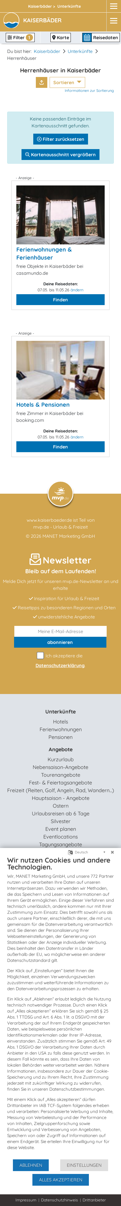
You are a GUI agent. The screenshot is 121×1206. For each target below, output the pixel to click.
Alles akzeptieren (60, 1180)
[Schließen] (112, 852)
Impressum (25, 1200)
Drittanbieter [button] (94, 1200)
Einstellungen (84, 1165)
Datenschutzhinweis (59, 1200)
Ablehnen (30, 1165)
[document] (60, 1007)
